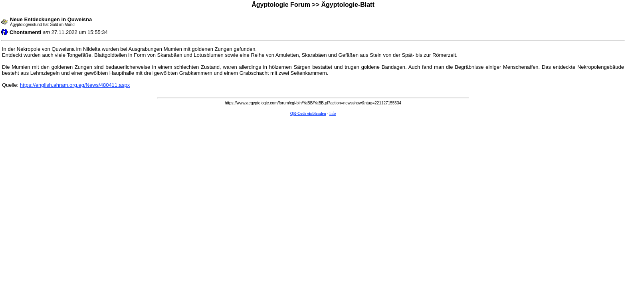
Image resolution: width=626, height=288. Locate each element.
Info (332, 113)
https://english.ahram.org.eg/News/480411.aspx (75, 85)
